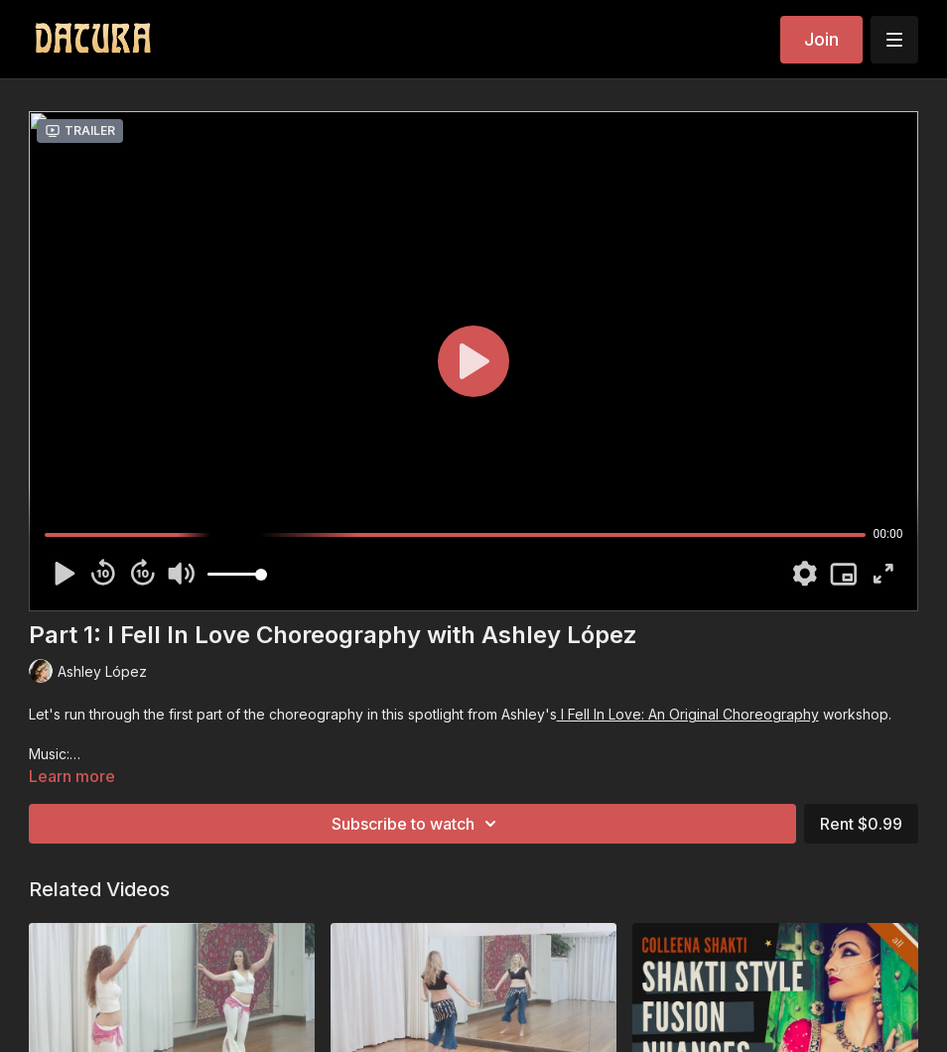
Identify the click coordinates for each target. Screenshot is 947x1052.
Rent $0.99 (861, 824)
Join (821, 39)
